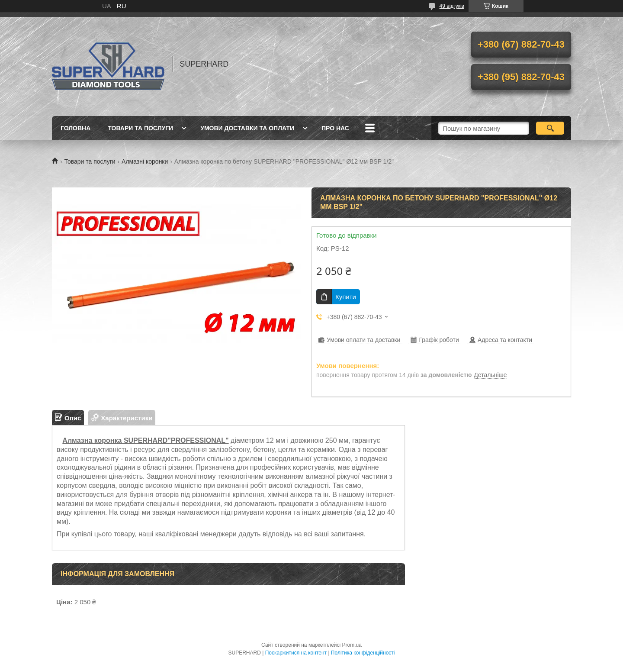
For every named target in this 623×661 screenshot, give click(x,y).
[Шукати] (550, 128)
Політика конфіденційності (363, 653)
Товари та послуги (140, 128)
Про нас (335, 128)
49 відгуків (452, 6)
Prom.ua (352, 645)
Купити (345, 296)
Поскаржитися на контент (296, 653)
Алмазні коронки (145, 161)
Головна (75, 128)
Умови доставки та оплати (247, 128)
